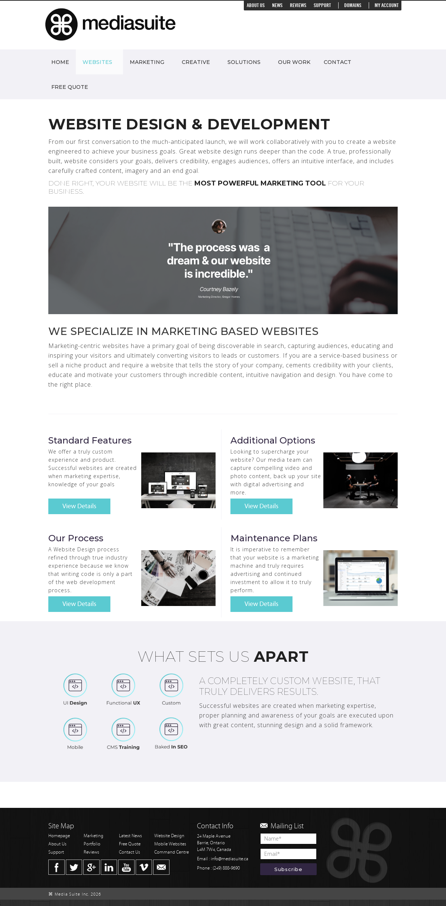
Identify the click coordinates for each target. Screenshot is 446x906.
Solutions (244, 62)
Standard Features (90, 440)
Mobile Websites (170, 844)
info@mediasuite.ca (229, 859)
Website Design (169, 836)
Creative (196, 62)
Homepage (59, 836)
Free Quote (69, 87)
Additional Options (272, 440)
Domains (352, 5)
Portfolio (92, 844)
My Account (386, 5)
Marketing (147, 62)
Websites (97, 62)
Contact (337, 62)
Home (60, 62)
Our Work (294, 62)
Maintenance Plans (273, 538)
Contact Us (129, 852)
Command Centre (171, 852)
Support (322, 5)
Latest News (130, 836)
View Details (79, 506)
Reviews (298, 5)
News (277, 5)
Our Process (75, 538)
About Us (256, 5)
